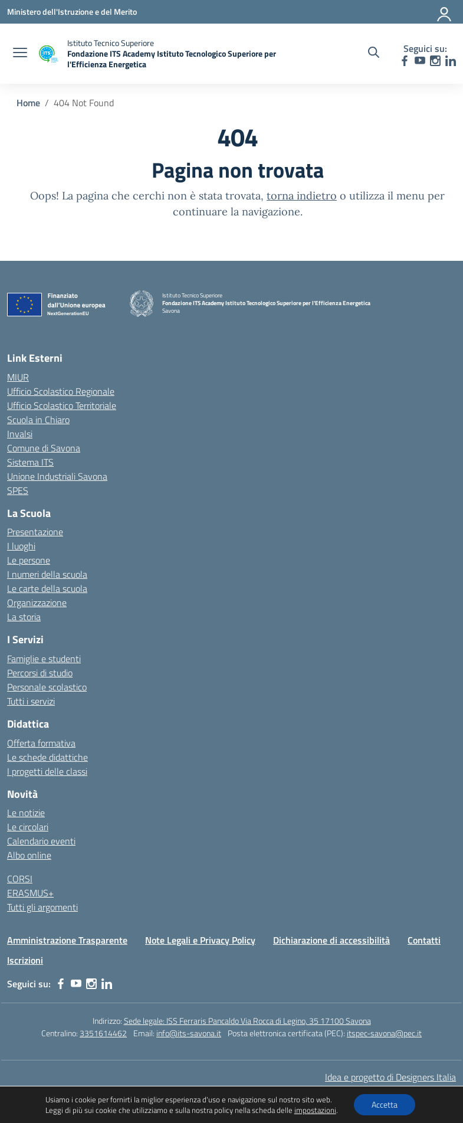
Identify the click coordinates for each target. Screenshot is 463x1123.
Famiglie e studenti (44, 658)
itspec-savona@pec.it (384, 1033)
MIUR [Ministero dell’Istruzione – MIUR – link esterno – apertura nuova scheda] (18, 377)
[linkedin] (450, 60)
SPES (17, 490)
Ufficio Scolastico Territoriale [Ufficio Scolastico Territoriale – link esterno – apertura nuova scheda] (61, 405)
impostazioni (315, 1110)
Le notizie (26, 813)
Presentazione (35, 532)
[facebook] (404, 60)
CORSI (19, 879)
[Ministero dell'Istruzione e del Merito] (72, 11)
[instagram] (435, 60)
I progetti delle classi (47, 771)
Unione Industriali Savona (57, 476)
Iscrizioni (25, 960)
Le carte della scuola (47, 588)
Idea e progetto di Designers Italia (390, 1077)
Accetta (385, 1104)
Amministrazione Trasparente (67, 940)
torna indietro (302, 195)
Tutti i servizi (31, 701)
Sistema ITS (30, 462)
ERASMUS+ (30, 893)
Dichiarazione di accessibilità (331, 940)
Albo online (29, 855)
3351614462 (103, 1033)
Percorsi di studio (40, 673)
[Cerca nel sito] (374, 53)
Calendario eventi (41, 841)
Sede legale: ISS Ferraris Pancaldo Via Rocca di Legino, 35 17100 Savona (247, 1020)
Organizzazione (37, 602)
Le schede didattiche (47, 757)
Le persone (28, 560)
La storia (24, 617)
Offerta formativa (41, 743)
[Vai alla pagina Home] (28, 103)
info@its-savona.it (188, 1033)
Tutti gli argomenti (42, 907)
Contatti (424, 940)
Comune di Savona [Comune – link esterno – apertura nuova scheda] (43, 448)
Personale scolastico (47, 687)
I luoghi (21, 546)
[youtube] (420, 60)
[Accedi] (445, 12)
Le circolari (27, 827)
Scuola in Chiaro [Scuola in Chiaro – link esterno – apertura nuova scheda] (38, 419)
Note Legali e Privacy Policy (200, 940)
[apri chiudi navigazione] (20, 54)
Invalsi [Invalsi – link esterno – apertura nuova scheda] (19, 434)
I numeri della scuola (47, 574)
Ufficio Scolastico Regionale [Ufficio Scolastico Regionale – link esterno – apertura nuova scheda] (60, 391)
